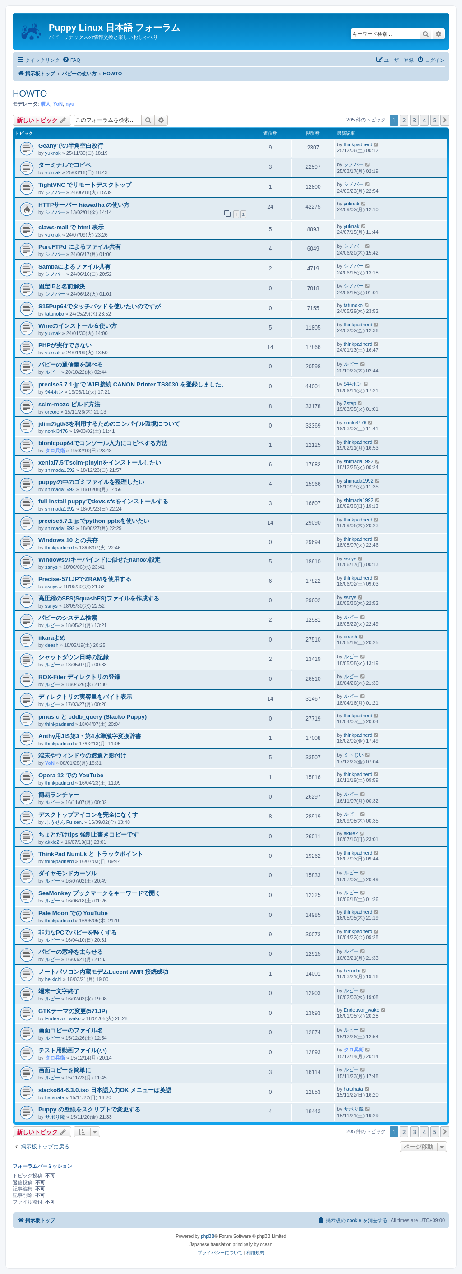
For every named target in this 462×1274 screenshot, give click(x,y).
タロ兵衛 (55, 450)
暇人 (46, 104)
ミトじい (354, 755)
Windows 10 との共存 (68, 540)
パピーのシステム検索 (67, 617)
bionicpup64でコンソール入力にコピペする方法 (102, 443)
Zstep (350, 403)
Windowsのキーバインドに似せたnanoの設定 (99, 559)
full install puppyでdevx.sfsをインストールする (103, 501)
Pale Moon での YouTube (73, 913)
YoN (58, 104)
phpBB (207, 1236)
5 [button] (434, 120)
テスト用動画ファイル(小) (72, 1050)
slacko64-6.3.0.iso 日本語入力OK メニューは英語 (104, 1090)
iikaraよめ (51, 637)
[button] (444, 120)
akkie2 (52, 842)
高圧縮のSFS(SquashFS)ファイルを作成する (98, 598)
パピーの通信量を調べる (70, 364)
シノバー (354, 164)
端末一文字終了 (58, 991)
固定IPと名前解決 (61, 286)
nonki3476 (56, 431)
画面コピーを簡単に (64, 1070)
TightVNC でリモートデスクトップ (85, 184)
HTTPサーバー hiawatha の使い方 (83, 204)
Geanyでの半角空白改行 (70, 145)
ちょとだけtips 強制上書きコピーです (88, 834)
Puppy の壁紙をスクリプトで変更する (89, 1109)
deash (52, 645)
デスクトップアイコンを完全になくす (88, 814)
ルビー (52, 372)
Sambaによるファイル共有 (74, 266)
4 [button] (424, 120)
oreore (52, 411)
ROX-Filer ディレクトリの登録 (79, 677)
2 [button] (404, 120)
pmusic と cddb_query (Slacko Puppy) (92, 716)
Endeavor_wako (63, 1018)
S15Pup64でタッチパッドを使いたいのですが (99, 306)
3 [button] (414, 120)
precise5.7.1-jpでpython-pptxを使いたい (93, 520)
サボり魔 (55, 1117)
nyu (69, 104)
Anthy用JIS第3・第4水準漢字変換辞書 (89, 736)
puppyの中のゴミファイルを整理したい (91, 482)
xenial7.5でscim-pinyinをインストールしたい (99, 462)
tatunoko (54, 313)
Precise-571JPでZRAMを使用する (84, 579)
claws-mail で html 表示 (71, 227)
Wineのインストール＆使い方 (77, 325)
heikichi (53, 979)
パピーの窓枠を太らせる (70, 952)
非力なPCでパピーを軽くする (77, 932)
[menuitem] (71, 60)
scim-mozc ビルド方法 (69, 404)
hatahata (55, 1097)
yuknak (53, 153)
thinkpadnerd (358, 144)
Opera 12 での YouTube (70, 775)
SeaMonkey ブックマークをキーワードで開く (99, 893)
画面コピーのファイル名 (70, 1030)
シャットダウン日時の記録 (73, 657)
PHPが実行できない (65, 345)
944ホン (54, 392)
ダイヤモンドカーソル (67, 873)
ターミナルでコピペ (64, 165)
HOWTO (30, 93)
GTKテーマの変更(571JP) (72, 1011)
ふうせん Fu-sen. (64, 822)
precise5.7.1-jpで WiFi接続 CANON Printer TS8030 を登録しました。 (132, 384)
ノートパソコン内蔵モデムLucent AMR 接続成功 (103, 971)
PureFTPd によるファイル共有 (79, 246)
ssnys (51, 567)
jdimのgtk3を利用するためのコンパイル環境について (109, 423)
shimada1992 (60, 470)
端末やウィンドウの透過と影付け (82, 755)
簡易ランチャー (58, 794)
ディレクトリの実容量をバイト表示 (85, 696)
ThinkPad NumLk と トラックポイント (90, 854)
